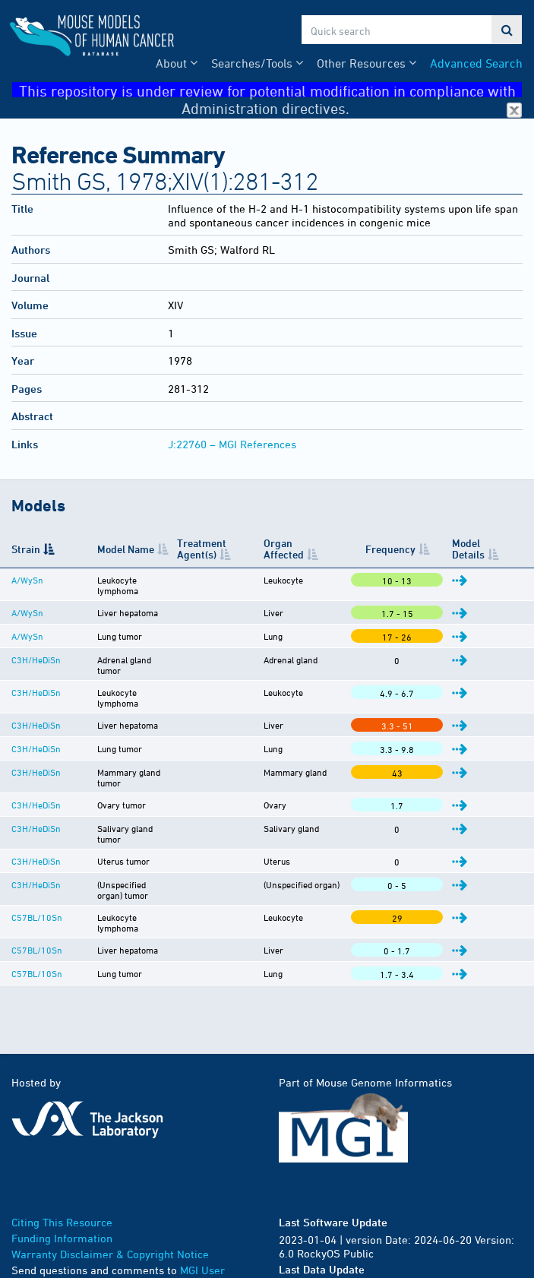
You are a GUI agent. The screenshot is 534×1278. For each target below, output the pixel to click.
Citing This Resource (61, 1167)
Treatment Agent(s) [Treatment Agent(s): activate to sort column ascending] (206, 548)
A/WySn (27, 579)
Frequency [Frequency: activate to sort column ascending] (407, 549)
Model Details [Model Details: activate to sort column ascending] (474, 548)
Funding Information (61, 1183)
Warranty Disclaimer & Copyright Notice (110, 1199)
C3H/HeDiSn (36, 650)
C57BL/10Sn (36, 871)
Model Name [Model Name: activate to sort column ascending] (105, 549)
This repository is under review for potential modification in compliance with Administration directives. (271, 90)
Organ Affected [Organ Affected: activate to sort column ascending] (310, 548)
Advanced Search (476, 63)
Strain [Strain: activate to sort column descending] (25, 549)
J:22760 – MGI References (232, 444)
